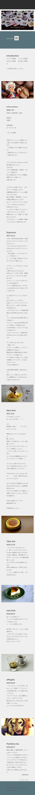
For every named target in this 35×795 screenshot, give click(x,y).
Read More (25, 774)
